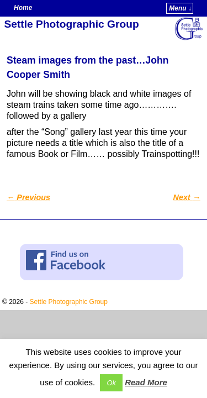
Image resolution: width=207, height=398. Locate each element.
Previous (28, 197)
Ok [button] (111, 383)
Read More (146, 382)
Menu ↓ (180, 8)
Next (186, 197)
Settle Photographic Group (71, 24)
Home (23, 8)
